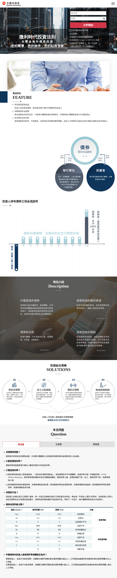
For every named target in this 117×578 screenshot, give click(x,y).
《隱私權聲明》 (76, 46)
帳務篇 (96, 444)
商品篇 (21, 444)
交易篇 (59, 444)
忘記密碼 (73, 34)
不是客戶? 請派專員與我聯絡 (81, 37)
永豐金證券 (11, 3)
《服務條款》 (89, 46)
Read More (46, 319)
